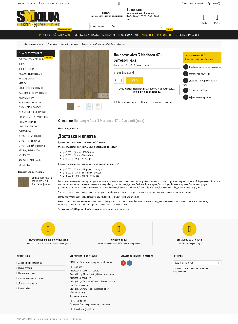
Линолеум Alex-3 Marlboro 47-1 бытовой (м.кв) (42, 180)
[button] (55, 34)
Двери (36, 64)
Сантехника (36, 131)
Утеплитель (36, 155)
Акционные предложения (30, 262)
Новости (31, 3)
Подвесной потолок (36, 126)
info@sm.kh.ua (87, 309)
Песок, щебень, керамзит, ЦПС (36, 116)
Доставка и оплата (47, 3)
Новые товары (25, 267)
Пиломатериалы (36, 121)
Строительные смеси (36, 140)
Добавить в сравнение (162, 102)
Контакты (64, 3)
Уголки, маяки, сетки (36, 150)
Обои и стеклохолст (30, 107)
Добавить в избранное (126, 102)
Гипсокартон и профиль (36, 59)
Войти (204, 22)
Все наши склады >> (80, 296)
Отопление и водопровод (36, 112)
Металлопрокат (36, 97)
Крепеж (36, 83)
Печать (144, 102)
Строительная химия (36, 136)
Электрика (36, 164)
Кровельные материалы (36, 88)
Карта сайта (24, 288)
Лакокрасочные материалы (36, 93)
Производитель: (120, 65)
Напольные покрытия (36, 102)
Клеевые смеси (36, 78)
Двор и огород (36, 69)
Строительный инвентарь (36, 145)
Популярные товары (27, 273)
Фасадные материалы (36, 160)
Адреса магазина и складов (31, 278)
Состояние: (138, 65)
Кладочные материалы (36, 73)
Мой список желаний (192, 3)
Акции (21, 3)
